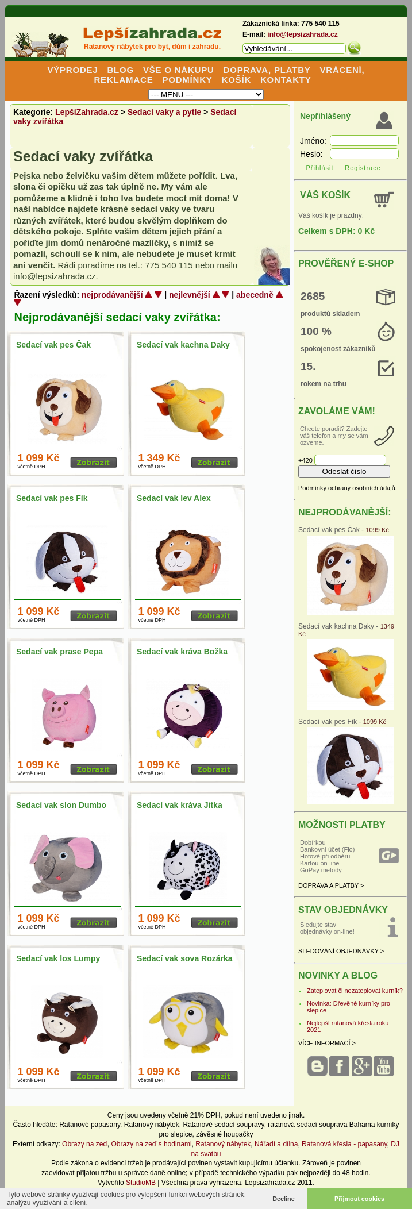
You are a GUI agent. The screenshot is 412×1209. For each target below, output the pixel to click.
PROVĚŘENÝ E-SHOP (346, 263)
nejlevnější (189, 294)
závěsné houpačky (224, 1134)
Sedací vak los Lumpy (58, 958)
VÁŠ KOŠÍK (325, 195)
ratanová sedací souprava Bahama (321, 1125)
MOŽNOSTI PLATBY (342, 825)
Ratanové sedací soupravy (223, 1125)
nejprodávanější (112, 294)
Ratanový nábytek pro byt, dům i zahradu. (152, 47)
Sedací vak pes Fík (52, 498)
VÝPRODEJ (72, 70)
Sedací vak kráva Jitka (179, 805)
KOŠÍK (237, 79)
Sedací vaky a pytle (164, 112)
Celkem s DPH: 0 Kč (336, 231)
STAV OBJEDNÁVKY (343, 910)
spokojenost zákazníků (338, 349)
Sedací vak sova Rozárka (185, 958)
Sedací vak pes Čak (53, 344)
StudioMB (141, 1183)
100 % (316, 331)
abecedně (255, 294)
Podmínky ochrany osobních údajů (346, 487)
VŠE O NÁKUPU (178, 70)
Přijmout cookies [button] (359, 1198)
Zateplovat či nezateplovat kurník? (355, 990)
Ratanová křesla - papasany (344, 1144)
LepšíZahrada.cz (86, 112)
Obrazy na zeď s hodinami (151, 1144)
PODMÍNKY (187, 79)
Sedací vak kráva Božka (182, 651)
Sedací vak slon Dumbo (61, 805)
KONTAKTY (285, 79)
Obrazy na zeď (84, 1144)
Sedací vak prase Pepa (59, 651)
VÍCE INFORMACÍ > (327, 1042)
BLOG (120, 70)
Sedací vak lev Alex (174, 498)
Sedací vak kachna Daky (183, 344)
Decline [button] (283, 1198)
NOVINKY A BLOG (338, 975)
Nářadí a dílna (276, 1144)
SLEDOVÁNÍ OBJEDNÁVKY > (341, 951)
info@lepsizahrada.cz (302, 34)
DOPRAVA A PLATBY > (331, 885)
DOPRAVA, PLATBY (267, 70)
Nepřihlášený (325, 116)
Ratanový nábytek (151, 1125)
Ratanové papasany (89, 1125)
